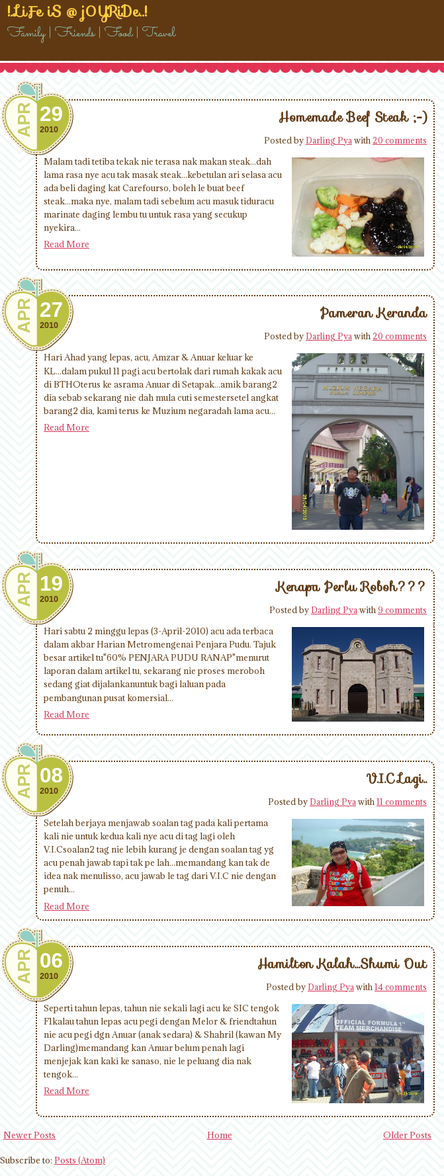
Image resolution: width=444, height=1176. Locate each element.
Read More (66, 244)
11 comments (402, 801)
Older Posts (407, 1135)
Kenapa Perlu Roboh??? (352, 587)
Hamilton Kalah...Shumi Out (342, 964)
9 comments (402, 610)
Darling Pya (329, 140)
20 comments (400, 140)
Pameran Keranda (373, 313)
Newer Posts (29, 1135)
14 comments (401, 987)
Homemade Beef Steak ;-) (353, 117)
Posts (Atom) (79, 1160)
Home (219, 1135)
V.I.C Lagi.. (396, 778)
